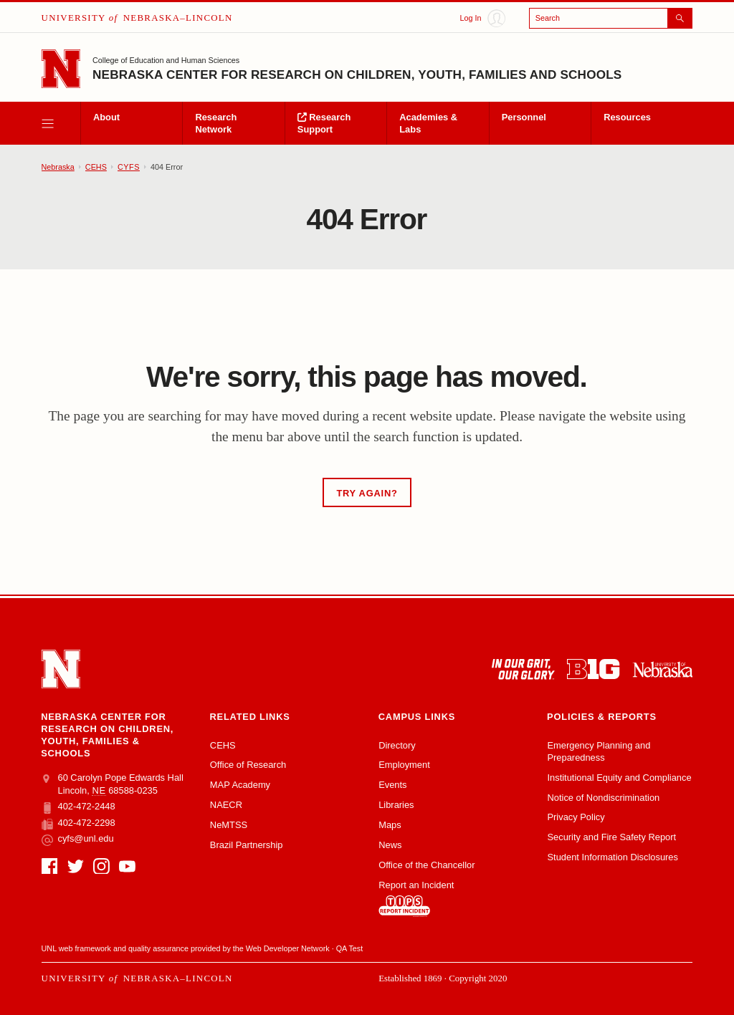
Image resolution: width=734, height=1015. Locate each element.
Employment (404, 764)
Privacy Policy (575, 817)
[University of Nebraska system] (662, 669)
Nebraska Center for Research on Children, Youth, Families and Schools (357, 74)
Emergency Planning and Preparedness (598, 751)
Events (392, 784)
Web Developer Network (288, 948)
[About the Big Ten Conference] (593, 669)
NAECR (226, 804)
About (106, 117)
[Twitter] (75, 866)
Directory (397, 745)
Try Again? (366, 493)
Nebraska (58, 167)
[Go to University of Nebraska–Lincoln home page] (61, 68)
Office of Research (248, 764)
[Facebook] (50, 866)
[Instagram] (101, 866)
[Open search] (611, 18)
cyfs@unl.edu (78, 839)
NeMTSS (228, 824)
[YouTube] (127, 866)
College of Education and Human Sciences (165, 60)
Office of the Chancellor (426, 865)
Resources (627, 117)
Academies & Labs (428, 123)
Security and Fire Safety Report (611, 837)
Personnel (524, 117)
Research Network (216, 123)
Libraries (396, 804)
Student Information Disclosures (612, 857)
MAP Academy (240, 784)
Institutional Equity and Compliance (619, 777)
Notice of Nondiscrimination (603, 797)
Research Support (324, 123)
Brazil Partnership (246, 845)
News (389, 845)
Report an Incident (416, 898)
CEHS (96, 167)
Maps (389, 824)
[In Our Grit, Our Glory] (523, 669)
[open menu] (61, 123)
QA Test (349, 948)
